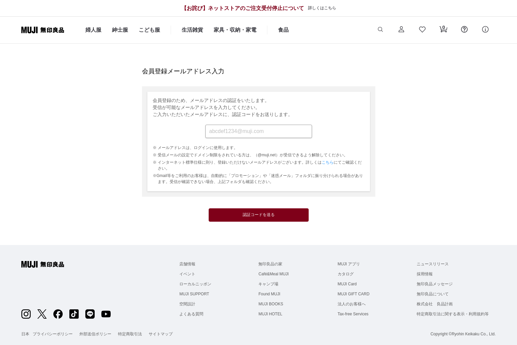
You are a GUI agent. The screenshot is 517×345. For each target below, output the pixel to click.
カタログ (346, 274)
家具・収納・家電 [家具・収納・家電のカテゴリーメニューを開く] (235, 30)
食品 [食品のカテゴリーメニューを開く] (283, 30)
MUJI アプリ (349, 264)
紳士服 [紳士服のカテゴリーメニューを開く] (120, 30)
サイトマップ (161, 334)
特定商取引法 (130, 334)
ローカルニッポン (195, 284)
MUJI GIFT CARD (354, 294)
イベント (187, 274)
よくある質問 (191, 314)
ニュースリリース (433, 264)
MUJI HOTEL (270, 314)
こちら (328, 162)
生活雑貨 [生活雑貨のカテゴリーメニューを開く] (192, 30)
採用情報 (425, 274)
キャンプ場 (268, 284)
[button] (380, 30)
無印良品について (433, 294)
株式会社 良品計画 (435, 304)
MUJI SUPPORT (194, 294)
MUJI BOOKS (270, 304)
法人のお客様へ (352, 304)
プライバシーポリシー (53, 334)
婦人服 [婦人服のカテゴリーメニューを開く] (93, 30)
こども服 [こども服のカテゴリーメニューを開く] (149, 30)
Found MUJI (269, 294)
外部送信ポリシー (95, 334)
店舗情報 (187, 264)
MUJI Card (347, 284)
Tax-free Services (353, 314)
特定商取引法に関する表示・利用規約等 (453, 314)
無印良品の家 (270, 264)
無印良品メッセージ (435, 284)
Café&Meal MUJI (273, 274)
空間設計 (187, 304)
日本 (25, 334)
